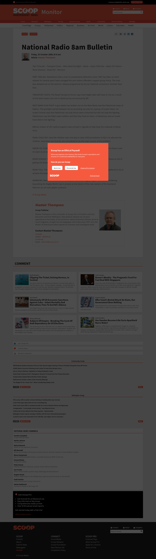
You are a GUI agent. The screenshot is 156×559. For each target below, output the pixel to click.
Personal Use (71, 168)
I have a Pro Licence (87, 168)
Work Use (57, 168)
